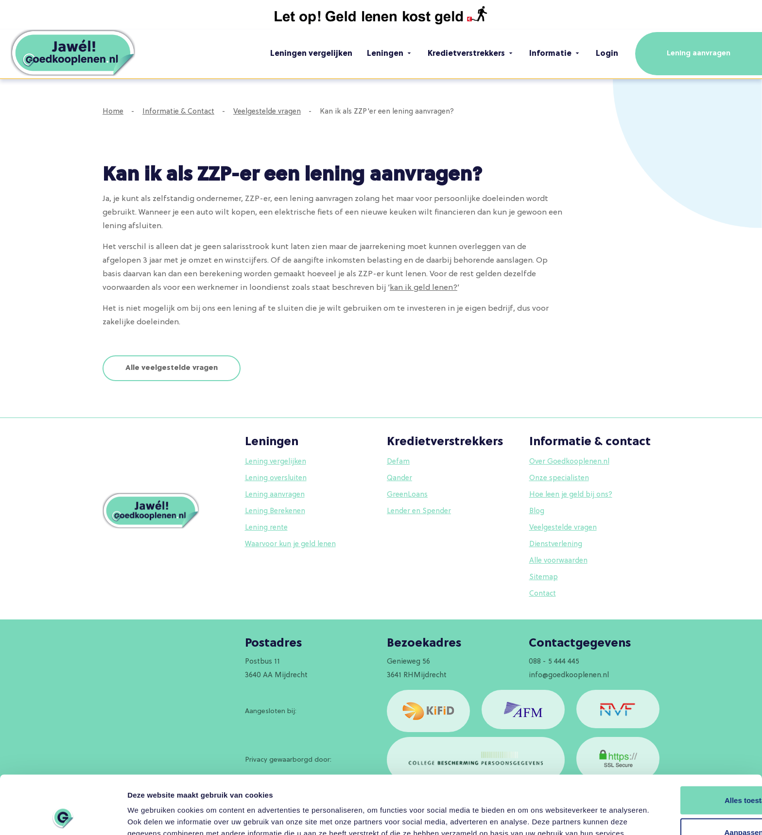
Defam (398, 462)
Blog (536, 511)
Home (113, 112)
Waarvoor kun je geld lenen (290, 544)
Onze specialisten (559, 478)
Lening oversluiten (276, 478)
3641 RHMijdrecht (417, 675)
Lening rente (266, 528)
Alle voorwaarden (558, 561)
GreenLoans (407, 495)
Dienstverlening (555, 544)
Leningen (390, 53)
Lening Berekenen (275, 511)
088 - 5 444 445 (554, 662)
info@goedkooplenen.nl (569, 675)
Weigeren (680, 808)
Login (607, 54)
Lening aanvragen (698, 54)
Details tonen (150, 816)
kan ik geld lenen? (423, 288)
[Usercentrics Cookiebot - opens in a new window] (62, 816)
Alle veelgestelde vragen (171, 368)
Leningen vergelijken (311, 54)
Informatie (555, 53)
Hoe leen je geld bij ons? (570, 495)
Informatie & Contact (178, 112)
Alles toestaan (681, 744)
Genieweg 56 (408, 662)
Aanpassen (681, 776)
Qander (399, 478)
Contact (542, 594)
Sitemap (543, 577)
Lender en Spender (419, 511)
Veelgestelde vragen (267, 112)
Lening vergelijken (275, 462)
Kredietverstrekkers (471, 53)
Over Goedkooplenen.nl (569, 462)
